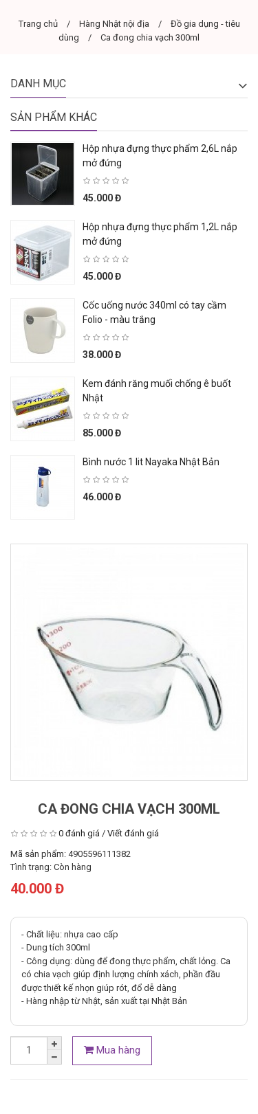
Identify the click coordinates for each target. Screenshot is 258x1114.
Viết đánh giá (133, 833)
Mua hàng (112, 1050)
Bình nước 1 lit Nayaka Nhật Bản (151, 461)
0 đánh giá (79, 833)
